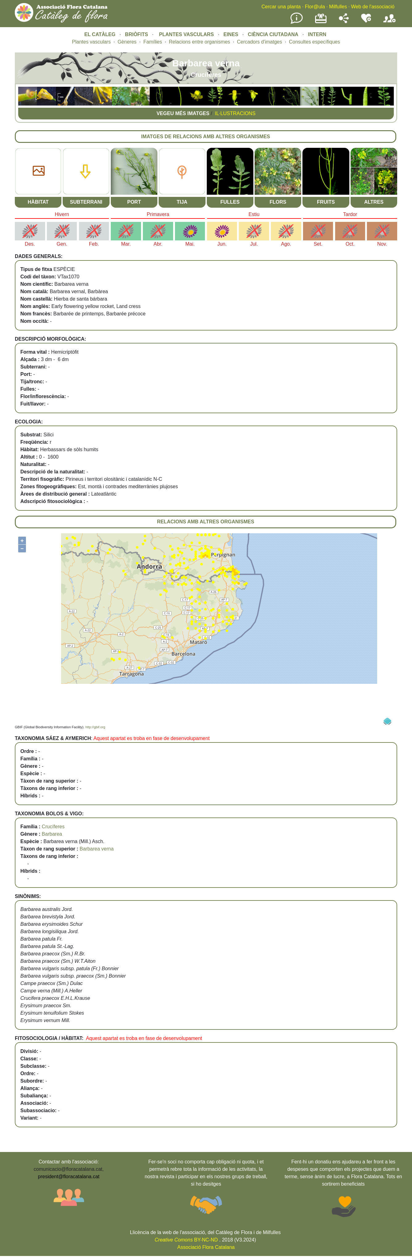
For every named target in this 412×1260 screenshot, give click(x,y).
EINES (230, 34)
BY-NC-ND (186, 1239)
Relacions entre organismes (199, 41)
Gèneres (127, 41)
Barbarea (52, 834)
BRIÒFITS (137, 34)
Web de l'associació (372, 6)
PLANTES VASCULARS (186, 34)
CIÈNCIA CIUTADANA (273, 34)
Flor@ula (315, 6)
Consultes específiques (314, 41)
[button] (27, 103)
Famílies (153, 41)
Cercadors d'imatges (259, 41)
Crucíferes (53, 826)
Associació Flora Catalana (206, 1247)
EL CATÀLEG (99, 34)
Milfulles (338, 6)
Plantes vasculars (91, 41)
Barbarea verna (97, 848)
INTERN (317, 34)
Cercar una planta (281, 6)
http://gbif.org (95, 727)
